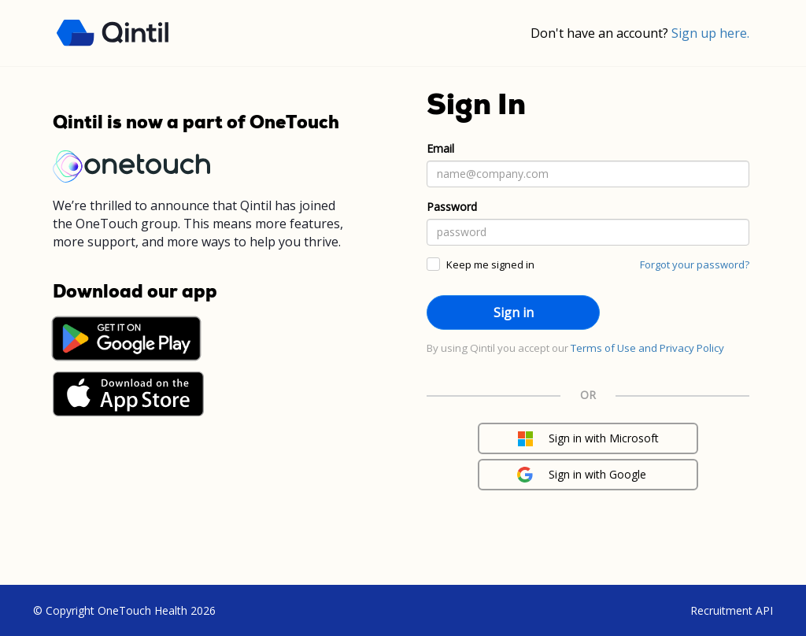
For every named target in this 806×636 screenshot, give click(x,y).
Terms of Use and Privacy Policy (647, 348)
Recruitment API (731, 610)
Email (440, 148)
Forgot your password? (694, 264)
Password (452, 206)
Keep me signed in (490, 264)
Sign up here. (710, 33)
